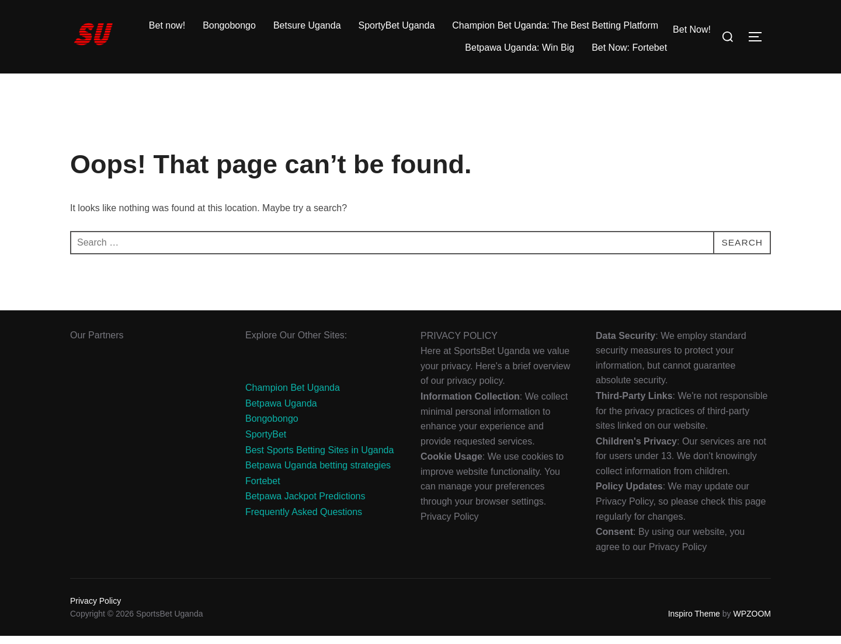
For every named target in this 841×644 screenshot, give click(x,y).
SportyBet (265, 442)
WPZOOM (752, 621)
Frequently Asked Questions (303, 520)
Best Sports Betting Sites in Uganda (319, 458)
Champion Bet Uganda (292, 396)
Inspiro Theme (694, 621)
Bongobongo (229, 25)
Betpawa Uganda (281, 411)
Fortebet (262, 489)
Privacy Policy (95, 609)
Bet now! (167, 25)
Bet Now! (692, 29)
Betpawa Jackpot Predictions (305, 504)
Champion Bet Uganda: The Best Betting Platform (555, 25)
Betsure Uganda (307, 25)
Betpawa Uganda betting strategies (318, 473)
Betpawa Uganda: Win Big (519, 47)
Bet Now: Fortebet (629, 47)
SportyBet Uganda (397, 25)
